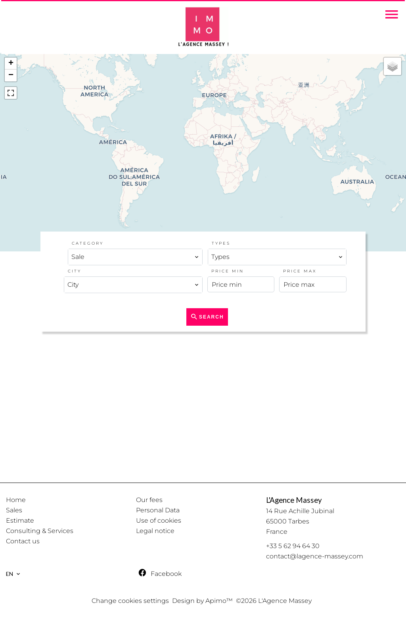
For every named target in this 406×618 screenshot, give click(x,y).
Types (221, 243)
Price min (227, 271)
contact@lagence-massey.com (314, 556)
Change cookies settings (130, 600)
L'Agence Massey (294, 500)
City (74, 271)
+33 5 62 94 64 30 (293, 546)
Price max (299, 271)
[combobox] (135, 257)
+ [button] (10, 64)
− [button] (10, 75)
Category (87, 243)
